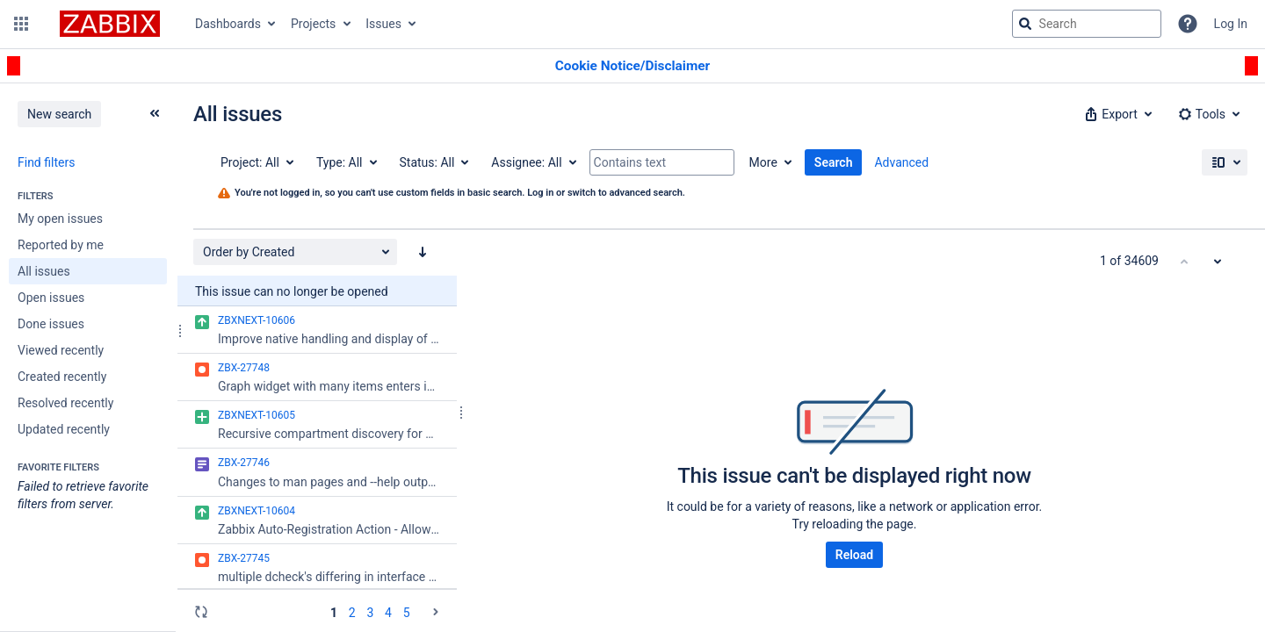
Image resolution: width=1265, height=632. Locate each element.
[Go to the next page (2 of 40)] (436, 612)
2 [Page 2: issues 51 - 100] (352, 613)
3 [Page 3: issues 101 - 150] (369, 613)
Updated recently (64, 429)
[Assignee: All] (532, 162)
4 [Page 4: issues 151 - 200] (388, 613)
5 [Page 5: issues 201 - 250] (406, 613)
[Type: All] (346, 162)
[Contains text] (661, 162)
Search (833, 162)
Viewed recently (61, 350)
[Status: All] (433, 162)
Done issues (51, 324)
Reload (854, 555)
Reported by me (61, 245)
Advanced (901, 162)
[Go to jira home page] (110, 23)
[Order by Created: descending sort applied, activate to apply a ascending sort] (422, 252)
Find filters (46, 162)
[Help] (1188, 24)
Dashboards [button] (228, 24)
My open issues (60, 219)
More (763, 162)
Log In (1230, 24)
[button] (21, 23)
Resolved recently (65, 403)
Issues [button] (383, 24)
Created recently (62, 377)
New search (59, 114)
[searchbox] (1086, 24)
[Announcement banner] (632, 66)
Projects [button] (313, 24)
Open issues (51, 298)
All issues (44, 271)
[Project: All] (256, 162)
